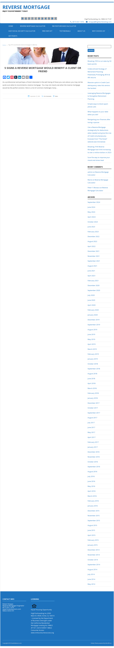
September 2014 (94, 564)
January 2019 (93, 359)
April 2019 (91, 344)
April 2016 (91, 491)
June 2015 (91, 530)
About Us (81, 31)
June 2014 (91, 579)
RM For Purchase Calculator (64, 26)
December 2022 (93, 236)
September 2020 (94, 290)
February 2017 (93, 442)
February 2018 (93, 393)
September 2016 (94, 467)
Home (11, 26)
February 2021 (93, 280)
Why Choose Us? (98, 31)
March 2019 (92, 349)
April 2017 (91, 437)
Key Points (13, 36)
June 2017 (91, 427)
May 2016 (91, 486)
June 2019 (91, 334)
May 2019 (91, 339)
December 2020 (93, 285)
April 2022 (91, 246)
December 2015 (93, 511)
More (56, 96)
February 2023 (93, 232)
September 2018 (94, 369)
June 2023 (91, 227)
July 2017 (91, 422)
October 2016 (93, 462)
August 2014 (92, 569)
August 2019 (92, 329)
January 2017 (93, 447)
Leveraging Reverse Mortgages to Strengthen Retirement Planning (99, 96)
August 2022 (92, 241)
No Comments (47, 96)
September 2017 (94, 413)
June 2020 (91, 300)
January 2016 (93, 506)
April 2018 (91, 383)
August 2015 (92, 525)
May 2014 (91, 584)
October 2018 (93, 364)
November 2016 (94, 457)
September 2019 (94, 325)
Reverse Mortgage (26, 7)
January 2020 (93, 315)
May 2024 (91, 212)
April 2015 (91, 535)
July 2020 (91, 295)
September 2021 (94, 261)
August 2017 (92, 418)
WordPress (108, 643)
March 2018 (92, 388)
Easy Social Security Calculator (22, 31)
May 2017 (91, 432)
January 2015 (93, 545)
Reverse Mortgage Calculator (32, 26)
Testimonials (65, 31)
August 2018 (92, 373)
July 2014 (91, 574)
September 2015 (94, 520)
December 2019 (93, 320)
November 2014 (94, 555)
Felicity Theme (94, 643)
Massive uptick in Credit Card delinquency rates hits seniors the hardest (99, 85)
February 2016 (93, 501)
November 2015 (94, 515)
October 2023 (93, 222)
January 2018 (93, 398)
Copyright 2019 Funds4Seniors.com (12, 643)
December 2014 (93, 550)
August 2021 (92, 266)
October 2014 (93, 560)
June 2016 (91, 481)
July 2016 (91, 476)
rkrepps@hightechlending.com (99, 22)
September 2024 (94, 202)
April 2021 (91, 276)
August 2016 (92, 471)
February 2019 (93, 354)
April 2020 (91, 305)
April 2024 (91, 217)
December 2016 (93, 452)
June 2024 (91, 207)
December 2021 (93, 251)
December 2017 (93, 403)
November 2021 (94, 256)
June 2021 (91, 271)
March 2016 (92, 496)
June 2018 (91, 378)
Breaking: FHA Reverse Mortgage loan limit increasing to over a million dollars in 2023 (99, 150)
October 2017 (93, 408)
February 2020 (93, 310)
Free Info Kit (47, 31)
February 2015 (93, 540)
